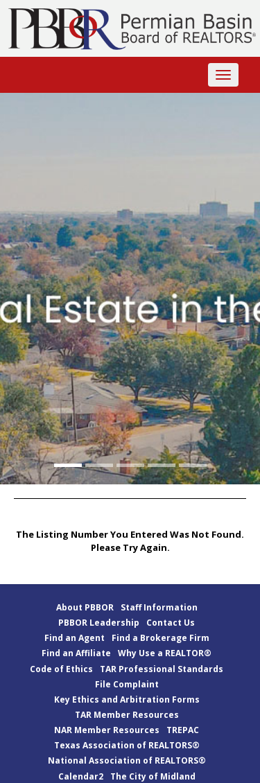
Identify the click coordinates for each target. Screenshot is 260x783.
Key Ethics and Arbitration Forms (127, 699)
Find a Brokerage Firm (160, 638)
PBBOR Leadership (98, 622)
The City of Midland (153, 776)
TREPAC (182, 730)
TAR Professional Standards (161, 669)
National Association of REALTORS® (127, 760)
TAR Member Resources (127, 715)
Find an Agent (74, 638)
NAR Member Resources (106, 730)
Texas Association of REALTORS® (127, 745)
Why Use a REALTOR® (164, 653)
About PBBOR (85, 607)
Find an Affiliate (76, 653)
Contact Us (170, 622)
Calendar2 (80, 776)
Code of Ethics (61, 669)
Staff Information (159, 607)
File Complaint (127, 684)
